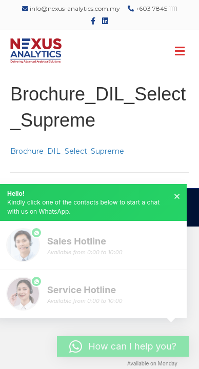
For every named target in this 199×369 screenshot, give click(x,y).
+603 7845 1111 (152, 8)
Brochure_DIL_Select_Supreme (67, 151)
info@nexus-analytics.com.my (71, 8)
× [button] (177, 196)
